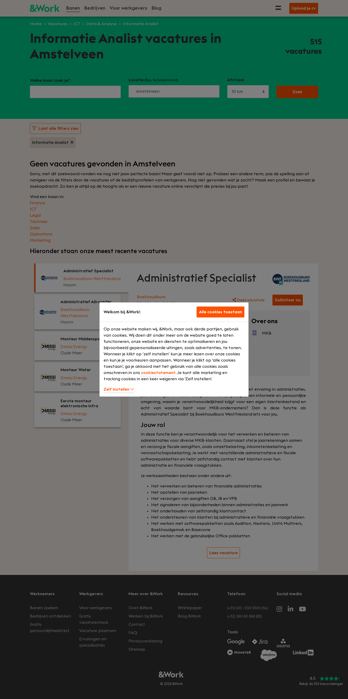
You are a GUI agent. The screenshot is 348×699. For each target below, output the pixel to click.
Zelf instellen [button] (119, 389)
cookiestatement (158, 373)
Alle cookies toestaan (220, 312)
